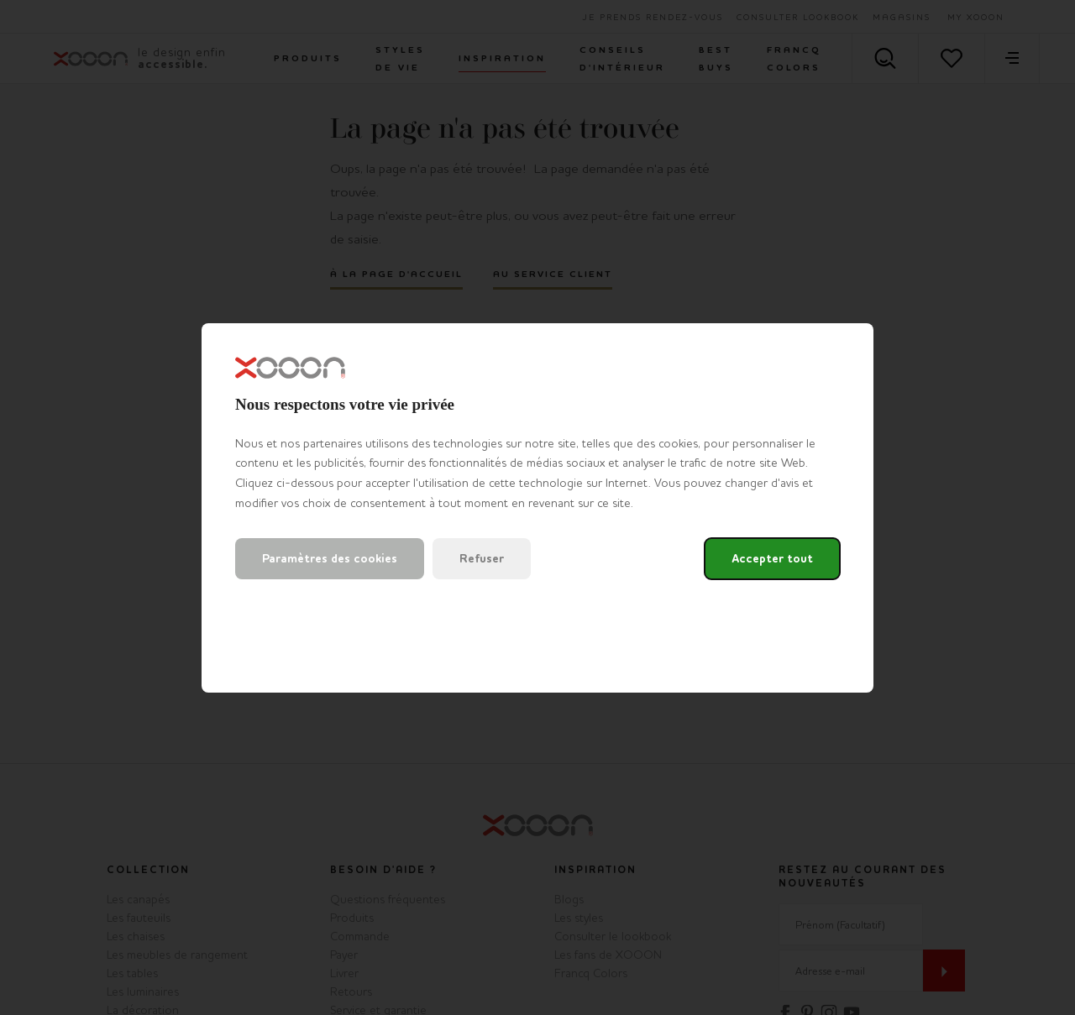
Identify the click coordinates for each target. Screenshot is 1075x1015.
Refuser (481, 559)
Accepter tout (772, 559)
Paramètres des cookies (329, 559)
